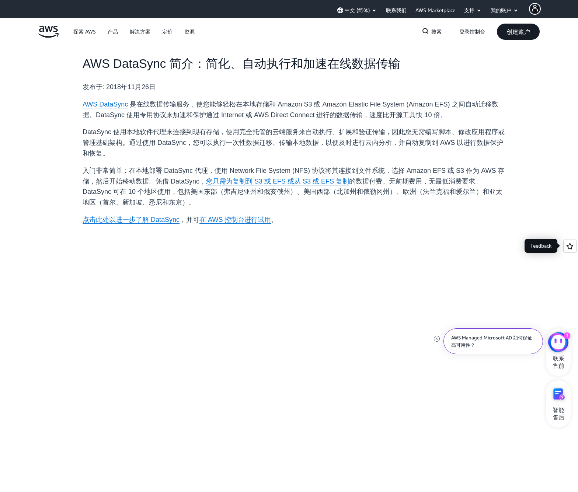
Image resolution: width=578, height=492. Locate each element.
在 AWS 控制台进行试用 (235, 219)
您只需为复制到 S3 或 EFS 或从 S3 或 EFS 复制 (277, 181)
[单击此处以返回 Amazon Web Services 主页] (48, 36)
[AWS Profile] (535, 9)
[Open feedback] (570, 246)
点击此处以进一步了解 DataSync (131, 219)
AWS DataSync (105, 104)
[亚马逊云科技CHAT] (558, 343)
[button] (84, 31)
